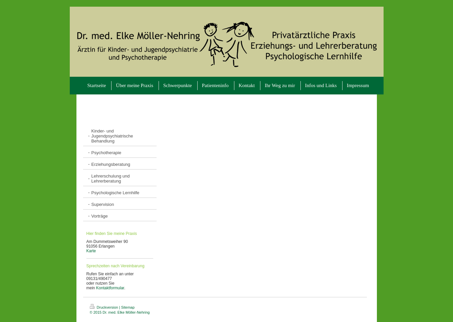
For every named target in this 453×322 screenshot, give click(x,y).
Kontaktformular (110, 288)
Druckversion (104, 307)
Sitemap (128, 307)
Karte (91, 251)
